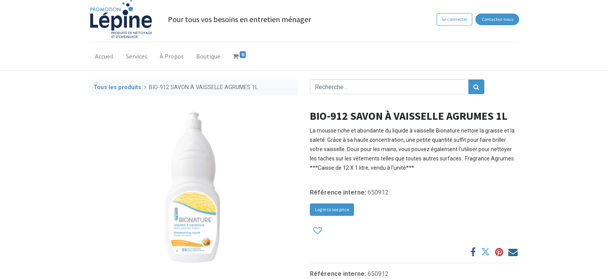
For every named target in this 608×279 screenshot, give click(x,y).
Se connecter (454, 19)
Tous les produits (117, 87)
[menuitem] (104, 57)
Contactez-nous (497, 19)
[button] (318, 230)
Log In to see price (332, 209)
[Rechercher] (476, 86)
